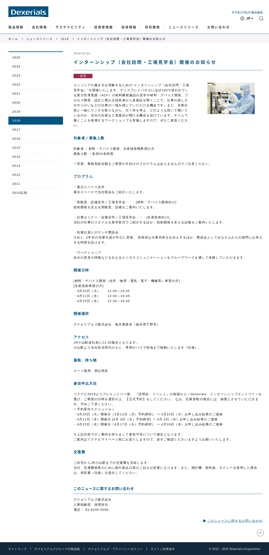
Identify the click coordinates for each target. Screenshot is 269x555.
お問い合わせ (218, 27)
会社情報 (39, 27)
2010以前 (19, 192)
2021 (16, 93)
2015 (16, 147)
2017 (16, 129)
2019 (16, 111)
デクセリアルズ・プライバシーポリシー (115, 549)
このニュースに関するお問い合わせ (235, 520)
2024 (16, 66)
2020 (16, 102)
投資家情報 (103, 27)
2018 (65, 39)
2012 (16, 174)
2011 (16, 183)
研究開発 (152, 27)
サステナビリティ (70, 27)
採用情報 (129, 27)
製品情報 (16, 27)
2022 (16, 84)
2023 (16, 75)
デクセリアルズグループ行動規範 (57, 549)
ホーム (13, 39)
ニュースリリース (184, 27)
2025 (16, 57)
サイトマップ (17, 549)
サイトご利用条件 (163, 549)
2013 (16, 165)
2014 (16, 156)
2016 (16, 138)
